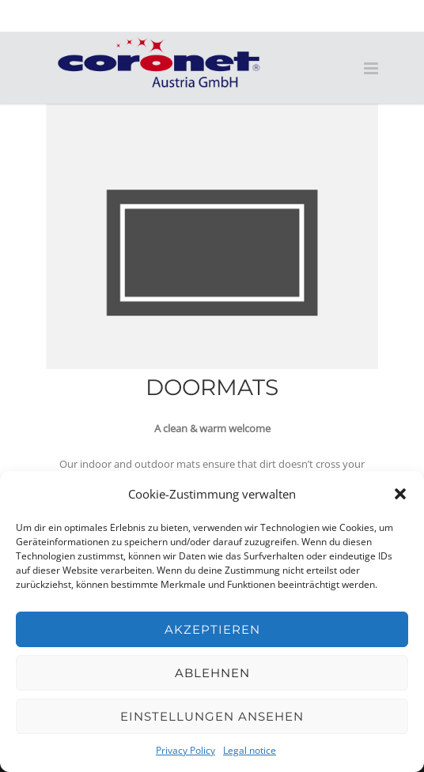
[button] (400, 494)
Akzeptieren (212, 629)
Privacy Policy (185, 750)
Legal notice (249, 750)
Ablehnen (212, 672)
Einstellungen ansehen (212, 716)
